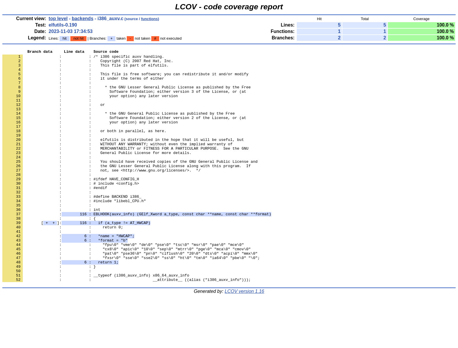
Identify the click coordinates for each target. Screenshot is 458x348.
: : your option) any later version (90, 105)
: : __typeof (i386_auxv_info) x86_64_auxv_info (95, 320)
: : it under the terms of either (83, 84)
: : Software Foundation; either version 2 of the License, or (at (124, 131)
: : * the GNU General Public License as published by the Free (118, 126)
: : (47, 73)
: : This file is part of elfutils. (85, 68)
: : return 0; (62, 262)
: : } (49, 310)
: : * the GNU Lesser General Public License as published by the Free (126, 94)
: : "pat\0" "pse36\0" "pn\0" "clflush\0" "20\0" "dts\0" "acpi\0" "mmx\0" (130, 294)
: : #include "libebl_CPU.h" (74, 231)
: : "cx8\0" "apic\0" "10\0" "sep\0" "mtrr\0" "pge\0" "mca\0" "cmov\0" (126, 289)
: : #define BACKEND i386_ (71, 226)
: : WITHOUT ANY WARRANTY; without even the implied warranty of (117, 163)
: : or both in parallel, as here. (84, 147)
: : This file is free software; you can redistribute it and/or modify (125, 79)
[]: (76, 257)
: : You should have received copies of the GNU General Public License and (130, 184)
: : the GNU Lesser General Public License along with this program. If (126, 189)
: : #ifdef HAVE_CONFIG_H (70, 205)
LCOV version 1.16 (244, 337)
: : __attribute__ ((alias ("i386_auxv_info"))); (126, 325)
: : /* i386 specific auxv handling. (83, 58)
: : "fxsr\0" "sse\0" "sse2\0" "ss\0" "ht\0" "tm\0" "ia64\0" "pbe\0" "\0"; (131, 299)
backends (82, 18)
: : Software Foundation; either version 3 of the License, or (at (124, 100)
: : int (51, 241)
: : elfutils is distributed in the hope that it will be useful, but (123, 157)
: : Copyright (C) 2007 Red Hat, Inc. (87, 63)
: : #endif (54, 215)
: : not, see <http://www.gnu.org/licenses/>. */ (101, 194)
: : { (49, 252)
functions (149, 19)
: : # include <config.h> (70, 210)
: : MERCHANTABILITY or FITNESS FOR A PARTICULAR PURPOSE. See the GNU (125, 168)
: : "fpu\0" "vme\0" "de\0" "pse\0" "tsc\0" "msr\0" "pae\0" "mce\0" (123, 283)
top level (58, 18)
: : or (53, 115)
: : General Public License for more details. (96, 173)
